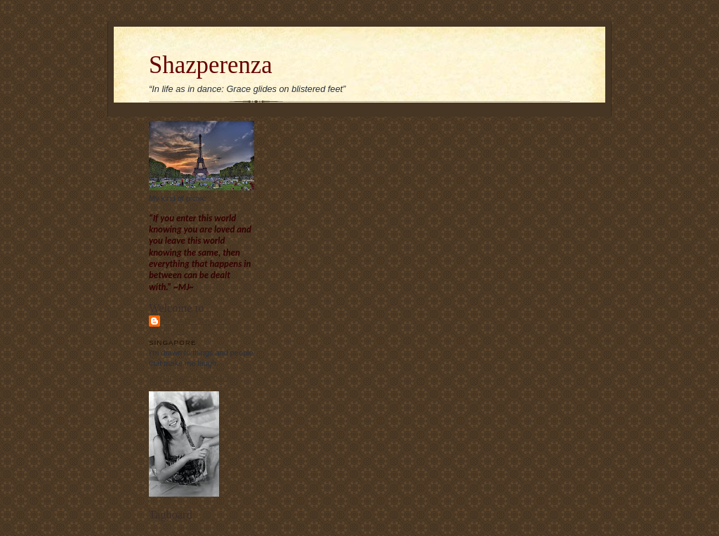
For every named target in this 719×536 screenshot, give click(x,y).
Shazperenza (210, 65)
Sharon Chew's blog (196, 326)
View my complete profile (191, 377)
